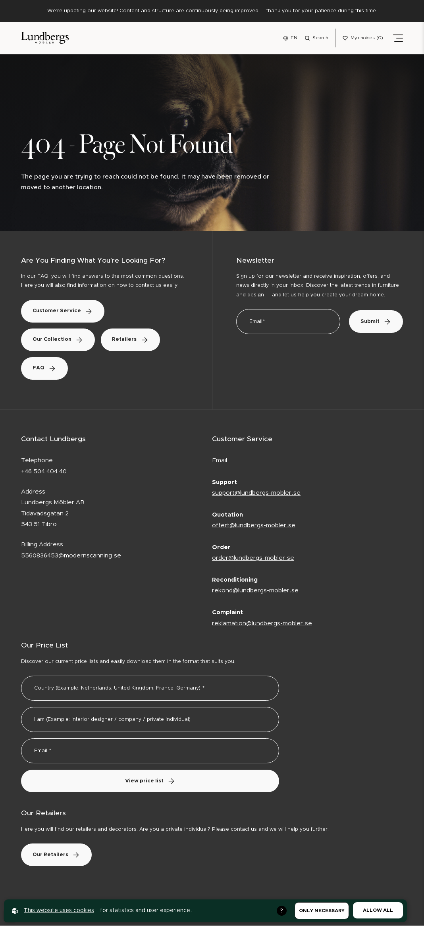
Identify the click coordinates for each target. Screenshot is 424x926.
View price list (150, 781)
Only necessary (322, 910)
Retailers (133, 340)
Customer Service (63, 312)
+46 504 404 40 (44, 472)
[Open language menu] (290, 38)
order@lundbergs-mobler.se (253, 559)
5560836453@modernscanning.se (71, 556)
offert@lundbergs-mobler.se (253, 526)
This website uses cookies (59, 910)
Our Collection (59, 340)
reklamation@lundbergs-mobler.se (262, 624)
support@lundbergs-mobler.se (256, 493)
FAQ (45, 369)
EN (294, 37)
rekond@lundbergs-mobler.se (255, 591)
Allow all (378, 910)
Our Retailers (57, 855)
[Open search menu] (316, 38)
